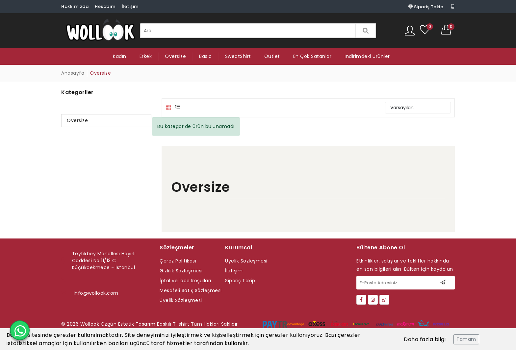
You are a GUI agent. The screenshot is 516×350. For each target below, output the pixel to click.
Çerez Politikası (178, 261)
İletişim (130, 6)
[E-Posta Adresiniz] (405, 282)
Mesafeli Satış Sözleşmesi (191, 290)
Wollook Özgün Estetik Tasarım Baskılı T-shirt (135, 324)
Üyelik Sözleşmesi (181, 300)
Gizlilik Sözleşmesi (181, 270)
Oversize (77, 120)
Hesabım (105, 6)
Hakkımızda (75, 6)
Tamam (466, 339)
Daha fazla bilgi (425, 339)
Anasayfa (72, 73)
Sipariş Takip (426, 6)
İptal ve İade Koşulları (185, 280)
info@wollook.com (96, 293)
